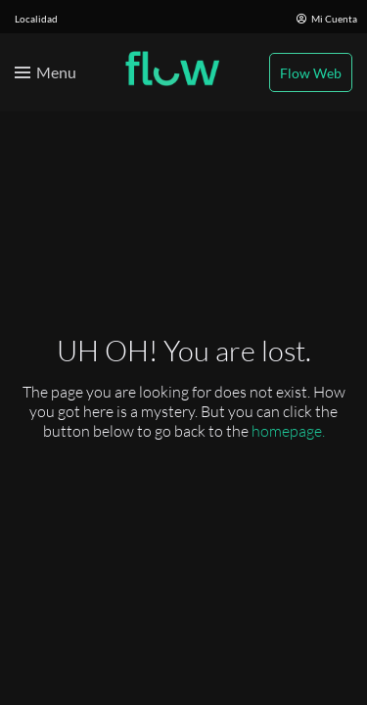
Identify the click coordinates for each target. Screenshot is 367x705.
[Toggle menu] (45, 72)
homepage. (288, 431)
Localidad (36, 18)
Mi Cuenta (327, 18)
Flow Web (311, 73)
